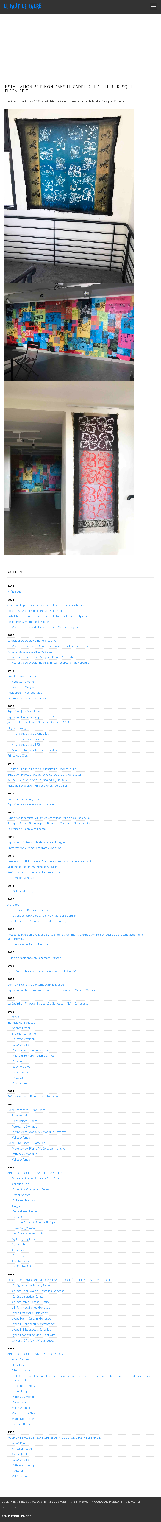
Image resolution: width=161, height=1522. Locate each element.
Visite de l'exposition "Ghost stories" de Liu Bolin (38, 785)
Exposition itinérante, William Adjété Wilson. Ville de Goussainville (48, 818)
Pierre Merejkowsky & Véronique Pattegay (39, 1132)
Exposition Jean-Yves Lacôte (25, 711)
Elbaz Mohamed (22, 1370)
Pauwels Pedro (21, 1402)
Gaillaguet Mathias (23, 1200)
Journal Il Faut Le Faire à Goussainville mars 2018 (38, 722)
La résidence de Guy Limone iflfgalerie (31, 640)
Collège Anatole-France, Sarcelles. (33, 1285)
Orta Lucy (18, 1255)
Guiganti (17, 1206)
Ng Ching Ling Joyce (24, 1239)
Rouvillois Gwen (22, 1066)
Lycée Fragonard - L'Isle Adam (26, 1110)
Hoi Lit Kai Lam (21, 1217)
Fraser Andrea (21, 1195)
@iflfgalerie (14, 591)
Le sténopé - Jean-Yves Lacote (26, 829)
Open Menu (153, 6)
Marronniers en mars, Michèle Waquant (32, 866)
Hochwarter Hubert (24, 1121)
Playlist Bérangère (18, 728)
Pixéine (26, 1516)
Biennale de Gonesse (21, 1022)
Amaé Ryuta (19, 1443)
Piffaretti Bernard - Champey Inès (33, 1055)
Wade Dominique (23, 1418)
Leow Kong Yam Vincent (27, 1228)
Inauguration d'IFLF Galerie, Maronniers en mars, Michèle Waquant (49, 861)
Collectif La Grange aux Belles (30, 1189)
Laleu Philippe (21, 1391)
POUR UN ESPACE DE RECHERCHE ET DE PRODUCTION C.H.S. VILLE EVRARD (54, 1437)
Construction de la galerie (23, 799)
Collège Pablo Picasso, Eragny (30, 1302)
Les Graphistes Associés (28, 1233)
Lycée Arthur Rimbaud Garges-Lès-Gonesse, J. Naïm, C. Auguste (47, 1003)
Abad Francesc (21, 1359)
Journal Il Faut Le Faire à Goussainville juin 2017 (37, 780)
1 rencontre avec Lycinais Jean (31, 733)
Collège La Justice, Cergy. (27, 1296)
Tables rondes (21, 1072)
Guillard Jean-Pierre (24, 1211)
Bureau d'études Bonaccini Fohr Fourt (36, 1178)
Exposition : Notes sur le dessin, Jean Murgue (36, 842)
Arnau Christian (22, 1448)
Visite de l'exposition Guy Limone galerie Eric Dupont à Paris (50, 646)
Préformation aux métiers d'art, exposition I (35, 872)
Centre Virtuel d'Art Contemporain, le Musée (35, 984)
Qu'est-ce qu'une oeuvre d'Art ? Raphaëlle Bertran (44, 915)
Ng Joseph (18, 1244)
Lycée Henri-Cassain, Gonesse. (32, 1318)
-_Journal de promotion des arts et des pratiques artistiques (45, 605)
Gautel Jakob (20, 1454)
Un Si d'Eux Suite (22, 1266)
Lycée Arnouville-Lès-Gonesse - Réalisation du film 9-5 (42, 971)
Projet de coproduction (22, 676)
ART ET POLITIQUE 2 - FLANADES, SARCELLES (35, 1173)
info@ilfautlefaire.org (106, 1501)
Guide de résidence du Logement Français (34, 958)
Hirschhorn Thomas (24, 1385)
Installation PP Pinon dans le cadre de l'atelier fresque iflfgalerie (47, 616)
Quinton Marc (20, 1261)
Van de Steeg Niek (23, 1413)
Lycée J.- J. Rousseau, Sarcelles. (32, 1329)
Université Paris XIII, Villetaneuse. (33, 1340)
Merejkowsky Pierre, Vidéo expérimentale (38, 1148)
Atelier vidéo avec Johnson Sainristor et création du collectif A (51, 662)
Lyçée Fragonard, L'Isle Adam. (30, 1313)
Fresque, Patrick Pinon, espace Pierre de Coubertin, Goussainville (49, 823)
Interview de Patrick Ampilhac (30, 944)
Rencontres (19, 1061)
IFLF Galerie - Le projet (21, 891)
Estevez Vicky (20, 1115)
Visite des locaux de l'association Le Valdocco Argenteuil (47, 627)
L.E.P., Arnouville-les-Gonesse (31, 1307)
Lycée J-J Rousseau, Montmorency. (34, 1324)
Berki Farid (18, 1365)
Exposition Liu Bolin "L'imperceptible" (30, 717)
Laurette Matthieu (23, 1039)
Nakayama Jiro (21, 1044)
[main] (80, 320)
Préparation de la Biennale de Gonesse (32, 1096)
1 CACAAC (13, 1017)
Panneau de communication (30, 1050)
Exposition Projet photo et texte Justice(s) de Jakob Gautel (44, 774)
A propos (13, 904)
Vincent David (20, 1083)
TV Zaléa (17, 1077)
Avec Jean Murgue (23, 687)
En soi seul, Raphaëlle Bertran (31, 910)
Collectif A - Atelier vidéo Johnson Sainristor (34, 610)
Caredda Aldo (20, 1184)
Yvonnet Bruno (21, 1424)
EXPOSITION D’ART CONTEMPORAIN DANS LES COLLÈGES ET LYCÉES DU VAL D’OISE (59, 1280)
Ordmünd (18, 1250)
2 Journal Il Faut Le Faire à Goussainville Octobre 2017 (41, 769)
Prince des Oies (17, 755)
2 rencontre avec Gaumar (28, 739)
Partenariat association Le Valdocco (30, 651)
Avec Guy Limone (23, 681)
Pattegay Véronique (24, 1126)
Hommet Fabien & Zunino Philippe (34, 1222)
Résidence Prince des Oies (24, 692)
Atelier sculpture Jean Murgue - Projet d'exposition (44, 657)
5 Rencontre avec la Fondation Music (35, 750)
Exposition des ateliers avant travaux (30, 804)
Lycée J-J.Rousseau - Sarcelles (26, 1143)
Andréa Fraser (21, 1028)
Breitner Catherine (24, 1033)
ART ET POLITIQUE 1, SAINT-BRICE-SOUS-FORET (36, 1354)
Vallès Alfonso (21, 1137)
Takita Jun (18, 1470)
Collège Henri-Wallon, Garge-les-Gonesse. (38, 1291)
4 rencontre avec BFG (26, 744)
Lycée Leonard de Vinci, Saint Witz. (34, 1335)
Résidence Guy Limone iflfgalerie (28, 621)
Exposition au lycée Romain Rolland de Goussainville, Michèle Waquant (52, 990)
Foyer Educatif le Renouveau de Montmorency (36, 921)
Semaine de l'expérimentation (26, 698)
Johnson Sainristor (24, 877)
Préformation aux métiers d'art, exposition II (35, 848)
